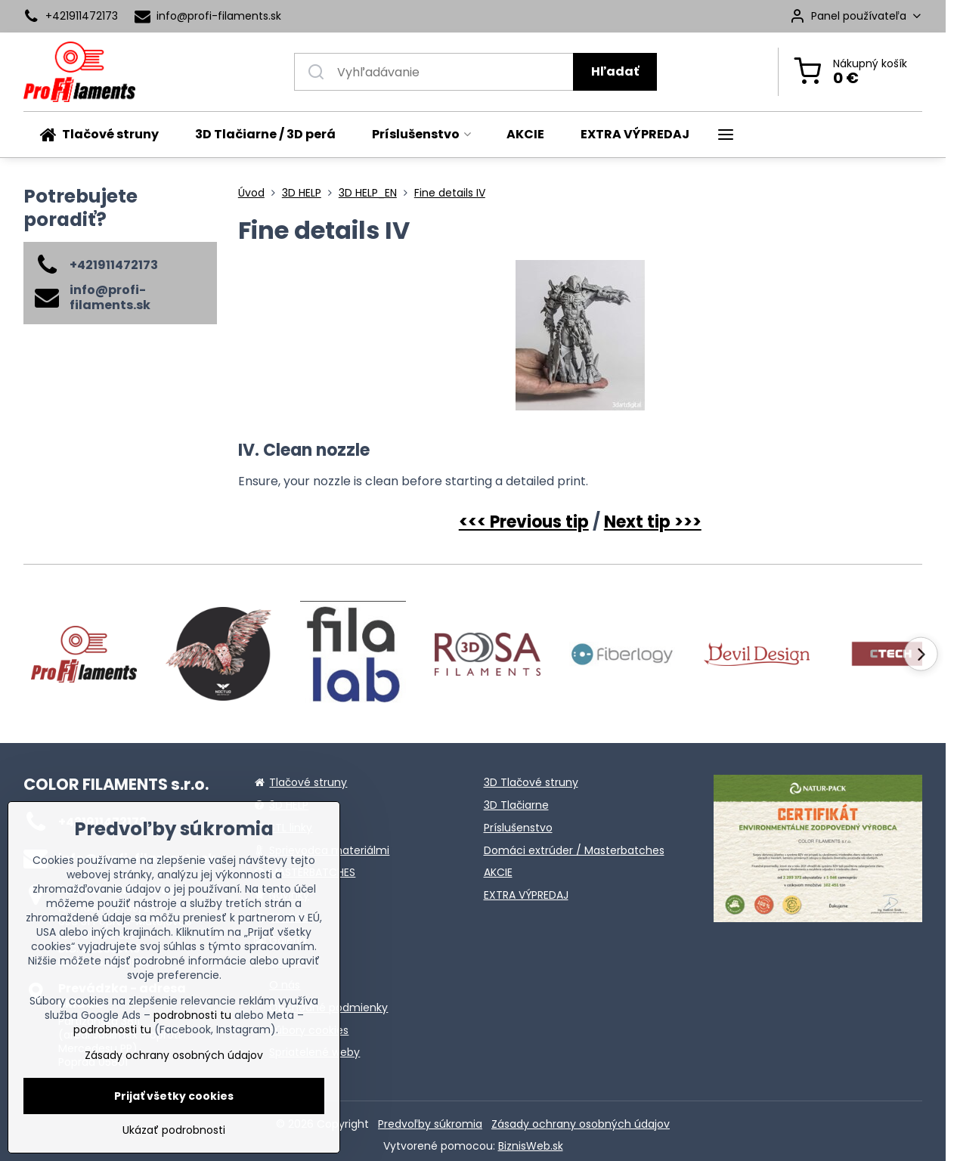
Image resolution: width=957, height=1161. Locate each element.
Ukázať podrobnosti (173, 1130)
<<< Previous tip (524, 522)
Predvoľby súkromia (430, 1124)
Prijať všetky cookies (174, 1096)
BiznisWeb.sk (530, 1145)
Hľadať (615, 71)
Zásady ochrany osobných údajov (580, 1124)
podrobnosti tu (192, 1015)
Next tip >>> (652, 522)
